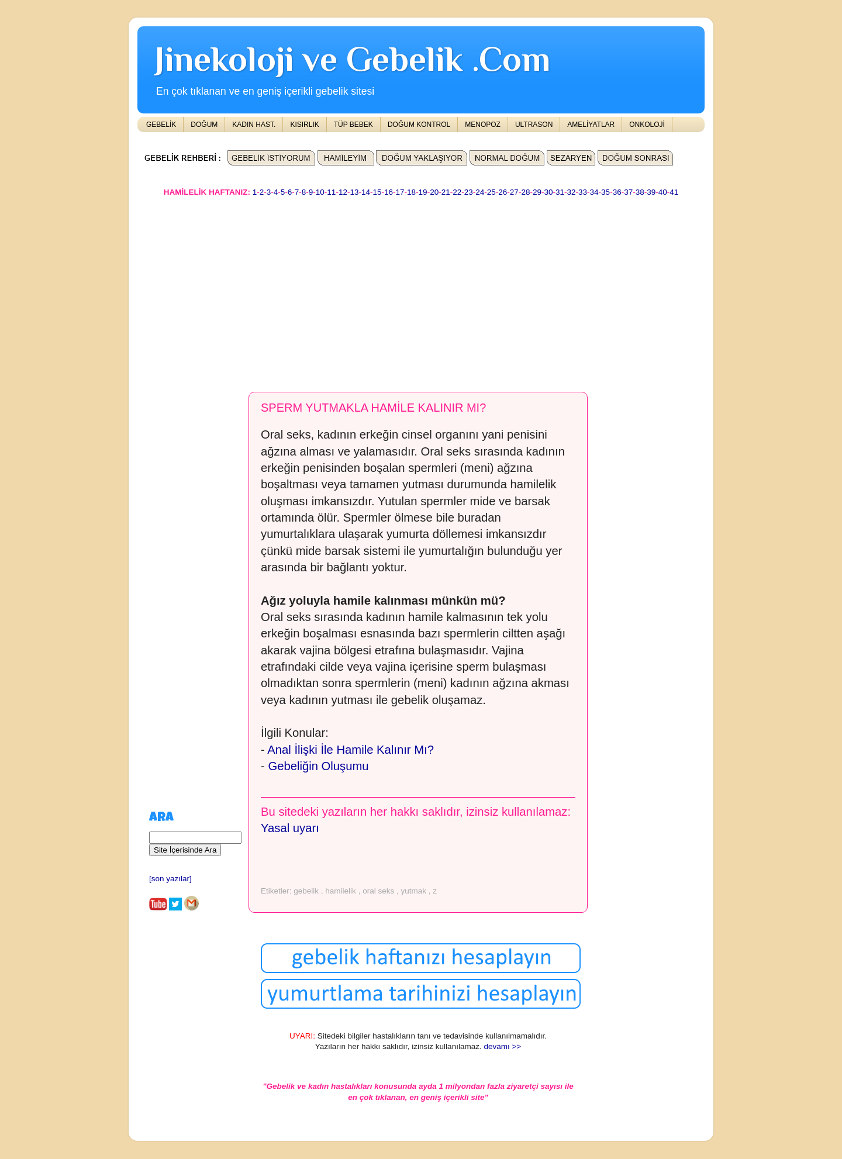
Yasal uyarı (290, 828)
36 (617, 192)
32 (571, 192)
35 (605, 192)
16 (388, 192)
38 (640, 192)
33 (582, 192)
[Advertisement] (421, 289)
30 (548, 192)
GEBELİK (161, 124)
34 (594, 192)
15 (376, 192)
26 (502, 192)
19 (423, 192)
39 (651, 192)
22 (457, 192)
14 (365, 192)
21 (445, 192)
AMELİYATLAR (591, 124)
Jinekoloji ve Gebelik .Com (352, 58)
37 (628, 192)
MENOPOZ (483, 124)
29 (537, 192)
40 (662, 192)
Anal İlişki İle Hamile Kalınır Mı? (350, 749)
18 (411, 192)
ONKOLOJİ (647, 124)
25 (491, 192)
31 (559, 192)
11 (331, 192)
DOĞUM (204, 124)
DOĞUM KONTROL (419, 124)
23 (468, 192)
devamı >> (502, 1046)
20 (434, 192)
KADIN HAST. (253, 124)
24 (479, 192)
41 (674, 192)
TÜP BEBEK (353, 124)
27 (514, 192)
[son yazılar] (170, 878)
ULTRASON (534, 124)
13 (354, 192)
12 (343, 192)
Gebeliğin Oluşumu (318, 766)
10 (320, 192)
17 (400, 192)
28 (525, 192)
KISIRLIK (304, 124)
